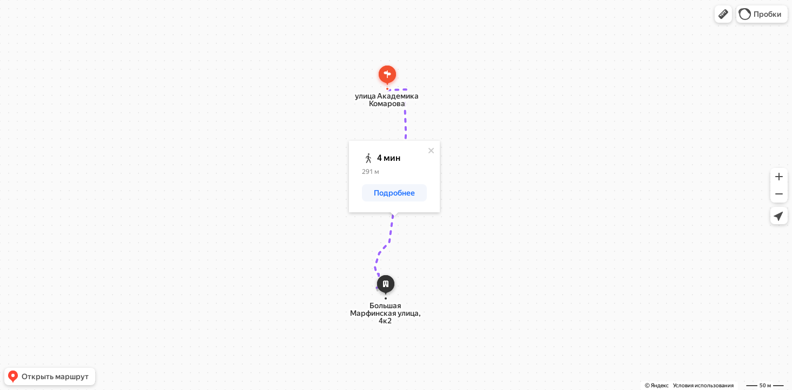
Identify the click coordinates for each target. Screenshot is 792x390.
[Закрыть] (431, 150)
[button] (723, 14)
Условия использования (703, 385)
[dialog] (394, 176)
